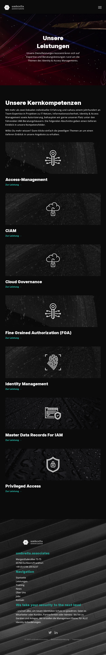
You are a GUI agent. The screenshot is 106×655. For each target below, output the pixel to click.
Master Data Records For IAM (34, 435)
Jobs (18, 596)
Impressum (76, 639)
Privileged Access (23, 486)
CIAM (10, 231)
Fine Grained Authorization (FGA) (38, 333)
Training (20, 585)
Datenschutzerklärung (60, 639)
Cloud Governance (23, 282)
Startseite (21, 577)
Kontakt (20, 600)
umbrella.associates (39, 639)
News (19, 588)
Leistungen (21, 581)
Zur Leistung (13, 185)
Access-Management (26, 180)
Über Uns (21, 592)
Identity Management (26, 384)
